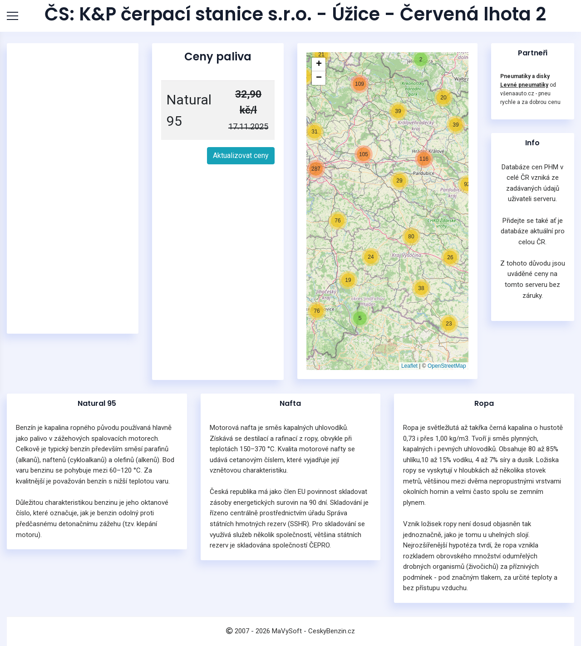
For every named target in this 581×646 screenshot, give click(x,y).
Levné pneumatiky (524, 85)
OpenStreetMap (447, 366)
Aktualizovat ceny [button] (241, 155)
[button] (348, 280)
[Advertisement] (72, 188)
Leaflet (409, 366)
